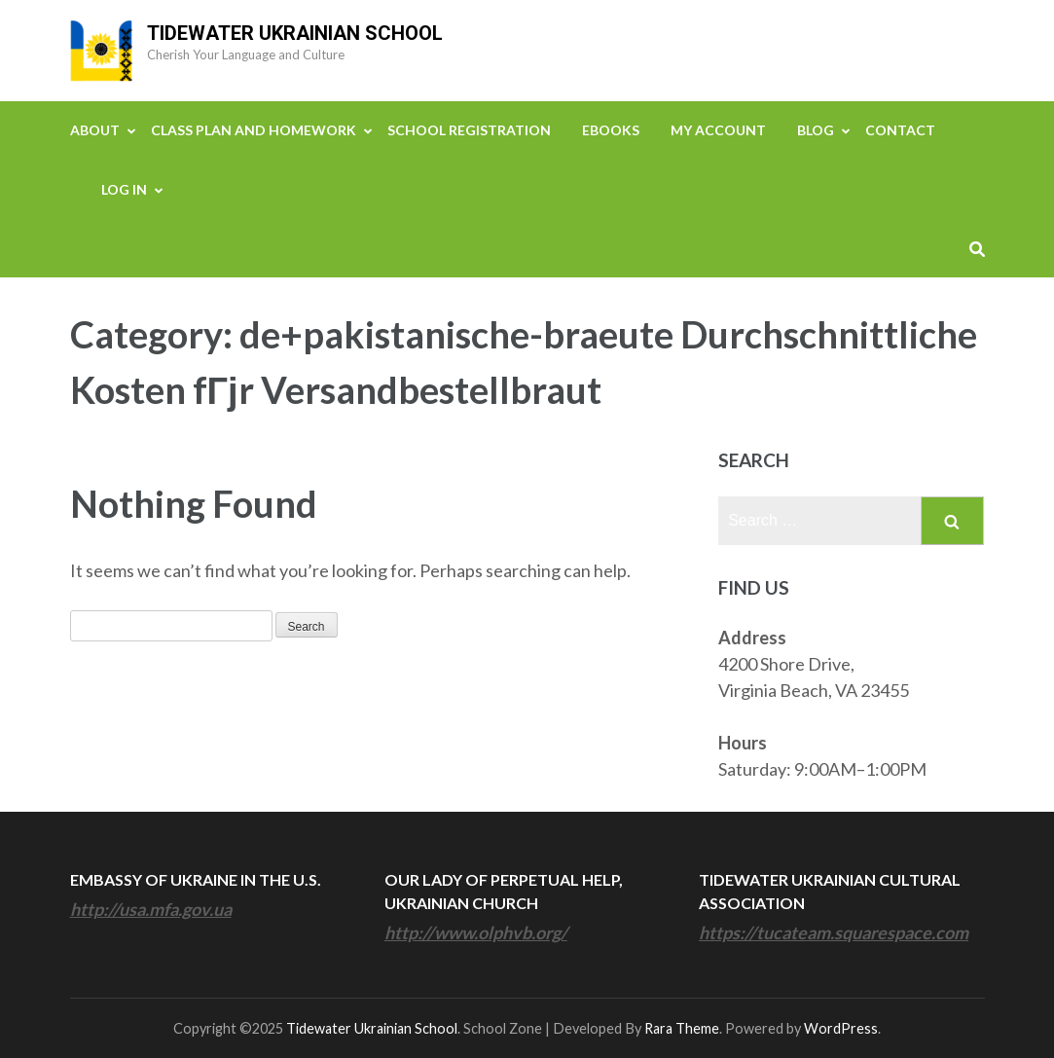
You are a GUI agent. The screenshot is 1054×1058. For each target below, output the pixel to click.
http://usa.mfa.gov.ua (151, 909)
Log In (124, 189)
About (95, 130)
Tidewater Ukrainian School (295, 33)
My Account (718, 130)
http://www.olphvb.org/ (475, 932)
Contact (900, 130)
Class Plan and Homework (253, 130)
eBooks (610, 130)
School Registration (469, 130)
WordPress (841, 1028)
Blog (815, 130)
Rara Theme (681, 1028)
